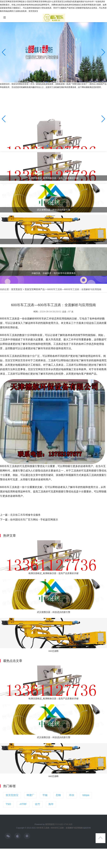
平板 (45, 795)
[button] (103, 52)
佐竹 (37, 804)
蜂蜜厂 (30, 795)
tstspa (85, 795)
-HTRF (23, 804)
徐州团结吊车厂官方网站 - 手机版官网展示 (34, 519)
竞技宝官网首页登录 (16, 360)
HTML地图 (67, 824)
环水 (71, 795)
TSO (8, 804)
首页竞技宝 (16, 289)
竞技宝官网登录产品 (35, 289)
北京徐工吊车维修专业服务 (25, 514)
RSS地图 (59, 824)
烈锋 (58, 795)
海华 (50, 804)
